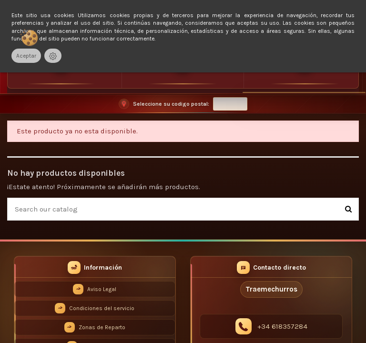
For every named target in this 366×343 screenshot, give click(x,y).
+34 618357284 (282, 326)
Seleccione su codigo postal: (171, 104)
